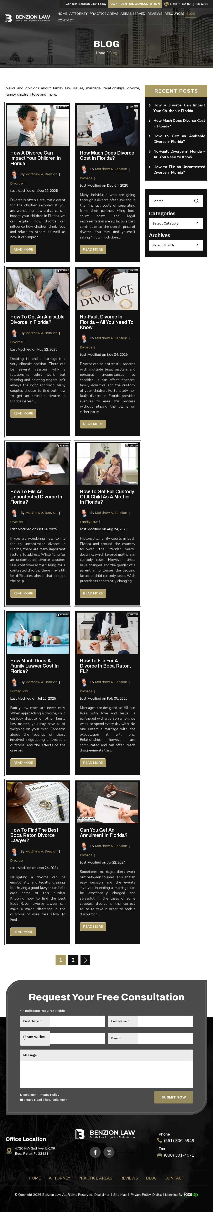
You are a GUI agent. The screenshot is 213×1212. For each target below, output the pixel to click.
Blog (190, 14)
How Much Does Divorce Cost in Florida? (107, 155)
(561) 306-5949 (197, 4)
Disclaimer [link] (101, 1194)
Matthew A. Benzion (41, 174)
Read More (23, 249)
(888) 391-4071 (179, 1155)
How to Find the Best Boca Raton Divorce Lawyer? (34, 835)
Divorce (16, 183)
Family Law (89, 521)
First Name (32, 1021)
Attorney (78, 14)
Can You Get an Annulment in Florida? (104, 833)
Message (30, 1055)
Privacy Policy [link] (141, 1194)
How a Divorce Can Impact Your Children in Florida (35, 158)
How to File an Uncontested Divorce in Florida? (36, 497)
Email (116, 1038)
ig (109, 1152)
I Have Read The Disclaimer (45, 1099)
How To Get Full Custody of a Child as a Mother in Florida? (107, 497)
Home (62, 14)
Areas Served (132, 14)
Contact (65, 21)
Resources (174, 14)
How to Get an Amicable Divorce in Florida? (37, 319)
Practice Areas (104, 14)
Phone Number (34, 1038)
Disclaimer (28, 1094)
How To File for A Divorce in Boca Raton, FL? (105, 666)
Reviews (154, 14)
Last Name (120, 1021)
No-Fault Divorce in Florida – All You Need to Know (107, 322)
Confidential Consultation (135, 3)
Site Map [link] (120, 1194)
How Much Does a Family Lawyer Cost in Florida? (34, 666)
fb (95, 1152)
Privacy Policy (48, 1094)
